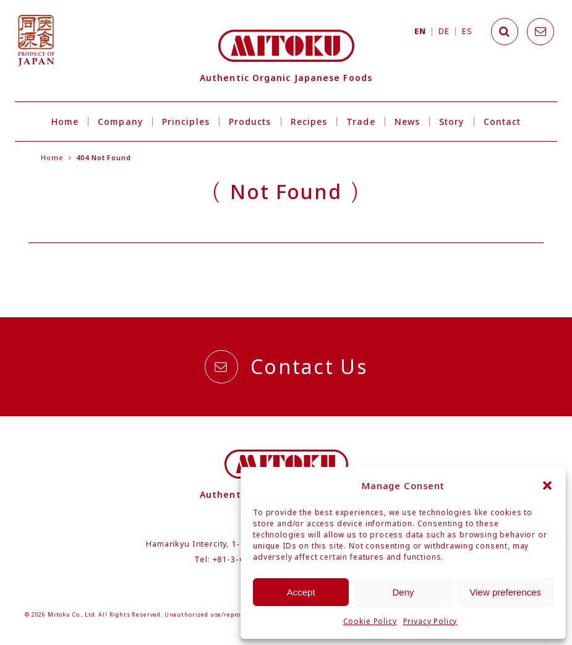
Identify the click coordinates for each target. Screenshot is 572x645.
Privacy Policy (430, 621)
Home (65, 121)
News (407, 121)
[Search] (504, 31)
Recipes (309, 121)
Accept (301, 592)
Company (120, 121)
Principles (186, 121)
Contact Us (286, 366)
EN (419, 31)
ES (467, 31)
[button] (547, 485)
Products (250, 121)
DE (443, 31)
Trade (360, 121)
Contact (502, 121)
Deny (403, 592)
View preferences (506, 592)
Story (451, 121)
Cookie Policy (370, 621)
